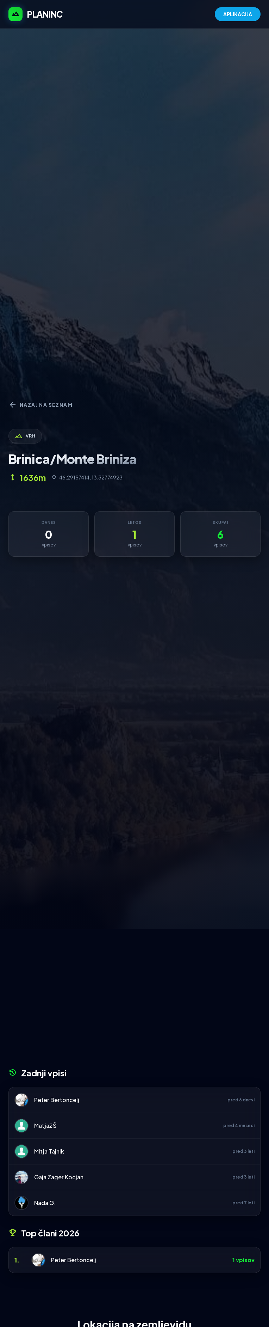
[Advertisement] (134, 1001)
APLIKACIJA (237, 14)
